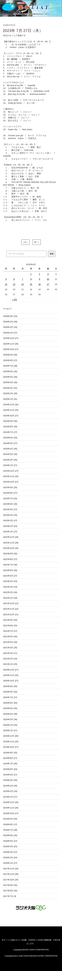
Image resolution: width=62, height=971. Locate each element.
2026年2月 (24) (10, 327)
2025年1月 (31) (10, 399)
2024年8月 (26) (10, 426)
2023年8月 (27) (10, 493)
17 (48, 284)
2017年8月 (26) (10, 890)
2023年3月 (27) (10, 520)
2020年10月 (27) (10, 680)
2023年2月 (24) (10, 526)
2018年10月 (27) (10, 813)
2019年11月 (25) (10, 741)
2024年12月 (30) (10, 404)
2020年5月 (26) (10, 708)
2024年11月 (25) (10, 410)
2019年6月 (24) (10, 769)
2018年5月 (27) (10, 841)
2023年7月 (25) (10, 498)
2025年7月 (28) (10, 366)
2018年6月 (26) (10, 835)
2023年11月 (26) (10, 476)
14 (22, 284)
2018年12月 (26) (10, 802)
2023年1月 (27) (10, 531)
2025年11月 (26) (10, 344)
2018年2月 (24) (10, 857)
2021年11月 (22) (10, 609)
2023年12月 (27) (10, 471)
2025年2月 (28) (10, 393)
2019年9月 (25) (10, 752)
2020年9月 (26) (10, 686)
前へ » (36, 242)
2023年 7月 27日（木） (23, 30)
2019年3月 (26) (10, 786)
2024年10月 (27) (10, 415)
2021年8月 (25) (10, 625)
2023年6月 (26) (10, 504)
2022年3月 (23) (10, 587)
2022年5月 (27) (10, 576)
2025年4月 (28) (10, 382)
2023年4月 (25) (10, 515)
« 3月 (14, 299)
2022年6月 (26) (10, 570)
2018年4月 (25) (10, 846)
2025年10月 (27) (10, 349)
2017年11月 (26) (10, 874)
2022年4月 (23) (10, 581)
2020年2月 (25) (10, 725)
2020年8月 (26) (10, 692)
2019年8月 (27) (10, 758)
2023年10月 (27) (10, 482)
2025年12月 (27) (10, 338)
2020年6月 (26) (10, 703)
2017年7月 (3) (9, 896)
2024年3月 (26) (10, 454)
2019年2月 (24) (10, 791)
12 (6, 284)
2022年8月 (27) (10, 559)
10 (48, 279)
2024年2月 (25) (10, 460)
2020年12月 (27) (10, 670)
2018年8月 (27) (10, 824)
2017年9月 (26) (10, 885)
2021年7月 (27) (10, 631)
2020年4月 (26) (10, 714)
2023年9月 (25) (10, 487)
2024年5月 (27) (10, 443)
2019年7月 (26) (10, 763)
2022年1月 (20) (10, 598)
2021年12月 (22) (10, 603)
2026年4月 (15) (10, 316)
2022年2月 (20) (10, 592)
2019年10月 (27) (10, 747)
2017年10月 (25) (10, 880)
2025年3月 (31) (10, 388)
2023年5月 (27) (10, 509)
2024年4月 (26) (10, 449)
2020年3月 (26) (10, 719)
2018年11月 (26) (10, 808)
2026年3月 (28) (10, 321)
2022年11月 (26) (10, 542)
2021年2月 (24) (10, 658)
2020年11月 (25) (10, 675)
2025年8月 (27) (10, 360)
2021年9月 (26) (10, 620)
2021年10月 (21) (10, 614)
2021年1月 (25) (10, 664)
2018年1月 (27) (10, 863)
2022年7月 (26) (10, 565)
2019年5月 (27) (10, 774)
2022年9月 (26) (10, 553)
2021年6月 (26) (10, 636)
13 (14, 284)
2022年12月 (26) (10, 537)
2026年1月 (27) (10, 333)
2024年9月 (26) (10, 421)
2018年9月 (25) (10, 819)
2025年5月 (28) (10, 377)
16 (39, 284)
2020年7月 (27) (10, 697)
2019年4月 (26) (10, 780)
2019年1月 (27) (10, 797)
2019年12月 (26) (10, 736)
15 (31, 284)
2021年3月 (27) (10, 653)
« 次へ (25, 242)
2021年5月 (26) (10, 642)
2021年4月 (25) (10, 647)
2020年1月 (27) (10, 730)
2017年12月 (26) (10, 868)
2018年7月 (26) (10, 830)
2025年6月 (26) (10, 371)
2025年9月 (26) (10, 355)
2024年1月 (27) (10, 465)
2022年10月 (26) (10, 548)
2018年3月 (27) (10, 852)
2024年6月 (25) (10, 437)
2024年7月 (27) (10, 432)
